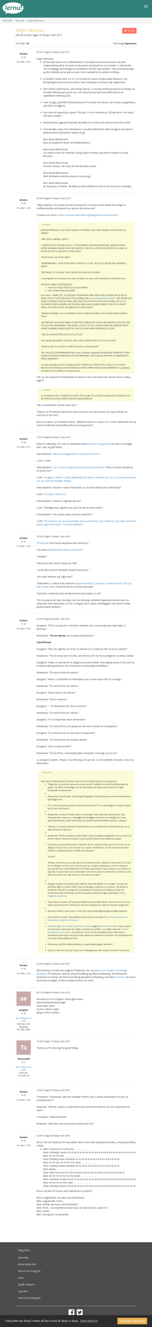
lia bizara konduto (108, 926)
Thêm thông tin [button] (89, 1320)
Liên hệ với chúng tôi (29, 1297)
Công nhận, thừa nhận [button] (132, 1321)
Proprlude (42, 543)
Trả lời (129, 30)
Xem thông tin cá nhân (23, 1019)
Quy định (23, 1291)
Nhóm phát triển (27, 1264)
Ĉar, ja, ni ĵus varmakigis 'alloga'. (54, 480)
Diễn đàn (7, 20)
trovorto (120, 977)
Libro (21, 1277)
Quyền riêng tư (26, 1284)
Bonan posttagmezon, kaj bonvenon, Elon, (77, 453)
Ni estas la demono (54, 494)
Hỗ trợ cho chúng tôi (29, 1271)
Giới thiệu (23, 1257)
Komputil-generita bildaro (102, 298)
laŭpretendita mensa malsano (64, 549)
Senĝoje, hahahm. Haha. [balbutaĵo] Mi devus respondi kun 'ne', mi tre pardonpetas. (90, 477)
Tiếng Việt (24, 1250)
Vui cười (20, 20)
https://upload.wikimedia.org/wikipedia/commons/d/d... (88, 215)
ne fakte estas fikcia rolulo (77, 926)
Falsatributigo (54, 926)
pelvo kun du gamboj (98, 443)
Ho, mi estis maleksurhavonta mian (73, 467)
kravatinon (98, 467)
